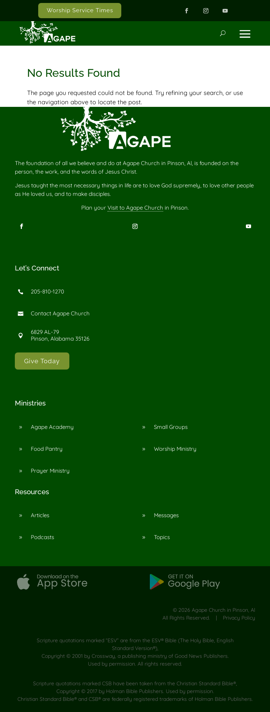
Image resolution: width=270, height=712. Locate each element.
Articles (40, 515)
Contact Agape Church (60, 313)
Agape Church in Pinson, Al (223, 610)
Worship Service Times (80, 10)
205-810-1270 (47, 291)
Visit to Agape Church (135, 207)
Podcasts (42, 537)
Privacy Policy (239, 617)
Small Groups (171, 426)
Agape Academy (52, 426)
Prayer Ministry (50, 470)
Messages (166, 515)
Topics (162, 537)
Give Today (42, 361)
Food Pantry (47, 448)
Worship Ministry (175, 448)
